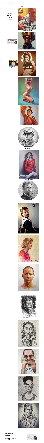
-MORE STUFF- (10, 19)
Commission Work (9, 17)
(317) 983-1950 (8, 435)
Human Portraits (10, 13)
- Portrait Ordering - (9, 15)
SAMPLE (31, 438)
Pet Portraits (10, 11)
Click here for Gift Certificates (12, 45)
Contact (11, 28)
